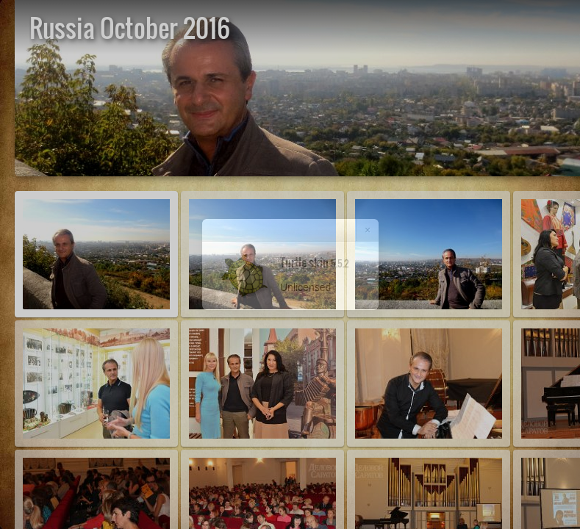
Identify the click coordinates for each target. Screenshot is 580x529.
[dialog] (290, 264)
